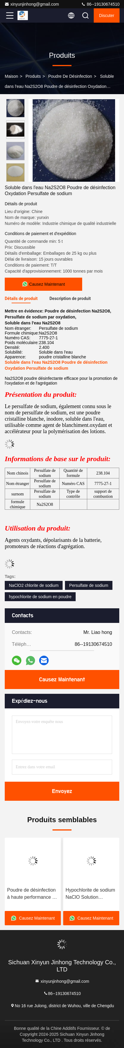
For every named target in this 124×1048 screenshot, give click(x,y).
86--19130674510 (100, 4)
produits (33, 76)
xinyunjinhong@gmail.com (31, 4)
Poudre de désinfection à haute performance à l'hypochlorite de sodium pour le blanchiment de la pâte (32, 894)
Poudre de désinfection (70, 76)
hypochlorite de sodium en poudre (40, 596)
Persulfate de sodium (88, 585)
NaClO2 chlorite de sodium (33, 585)
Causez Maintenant (62, 679)
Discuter (106, 15)
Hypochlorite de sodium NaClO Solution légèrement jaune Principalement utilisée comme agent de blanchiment (90, 894)
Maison (11, 76)
